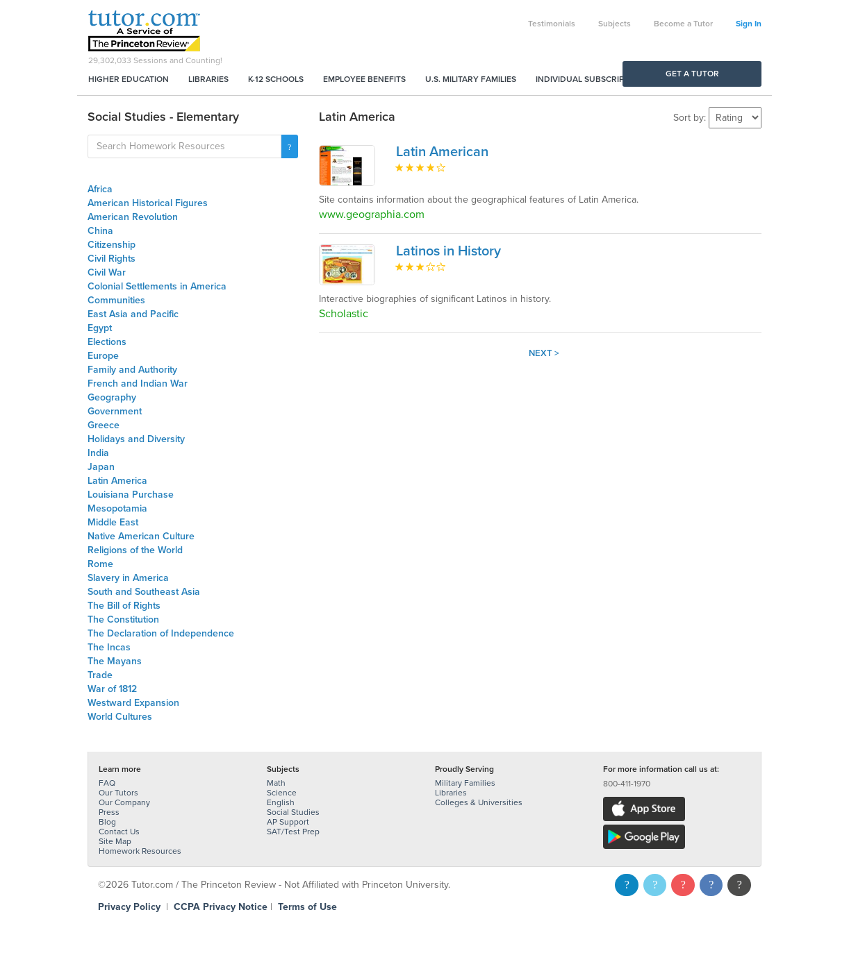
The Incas (109, 647)
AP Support (288, 822)
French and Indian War (138, 383)
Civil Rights (111, 258)
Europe (103, 356)
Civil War (107, 272)
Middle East (113, 522)
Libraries (208, 79)
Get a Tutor (692, 73)
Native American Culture (141, 536)
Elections (107, 342)
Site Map (115, 841)
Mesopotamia (117, 508)
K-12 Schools (276, 79)
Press (109, 812)
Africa (100, 189)
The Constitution (123, 619)
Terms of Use (307, 907)
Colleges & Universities (478, 802)
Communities (116, 300)
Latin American (442, 152)
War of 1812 (112, 689)
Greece (103, 425)
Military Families (465, 783)
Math (276, 783)
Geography (112, 397)
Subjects (614, 23)
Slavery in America (128, 578)
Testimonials (551, 23)
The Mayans (115, 661)
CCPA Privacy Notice (220, 907)
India (98, 453)
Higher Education (128, 79)
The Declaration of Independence (161, 633)
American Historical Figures (148, 203)
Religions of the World (135, 550)
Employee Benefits (364, 79)
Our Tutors (118, 793)
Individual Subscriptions (592, 79)
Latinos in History (448, 251)
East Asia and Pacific (133, 314)
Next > (544, 353)
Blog (107, 822)
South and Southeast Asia (144, 592)
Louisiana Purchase (131, 494)
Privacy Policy (129, 907)
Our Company (124, 802)
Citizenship (111, 245)
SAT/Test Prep (293, 831)
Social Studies (293, 812)
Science (282, 793)
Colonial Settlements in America (157, 286)
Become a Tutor (683, 23)
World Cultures (120, 717)
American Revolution (133, 217)
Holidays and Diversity (136, 439)
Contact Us (119, 831)
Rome (100, 564)
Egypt (100, 328)
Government (115, 411)
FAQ (107, 783)
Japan (101, 467)
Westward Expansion (133, 703)
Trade (100, 675)
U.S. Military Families (470, 79)
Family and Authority (132, 370)
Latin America (117, 481)
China (100, 231)
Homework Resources (140, 851)
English (281, 802)
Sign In (748, 23)
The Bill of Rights (124, 606)
